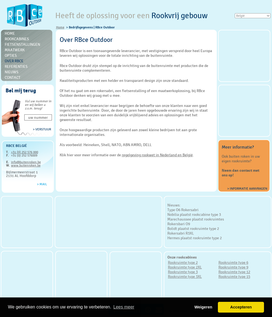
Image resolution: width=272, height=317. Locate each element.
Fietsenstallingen (22, 44)
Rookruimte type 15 (234, 276)
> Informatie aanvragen (247, 188)
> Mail (42, 184)
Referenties (16, 66)
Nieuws (12, 72)
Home (60, 27)
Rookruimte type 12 (234, 272)
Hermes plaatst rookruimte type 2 (194, 238)
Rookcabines (17, 39)
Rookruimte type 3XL (185, 276)
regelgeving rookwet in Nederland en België (157, 155)
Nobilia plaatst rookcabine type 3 (194, 214)
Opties (11, 55)
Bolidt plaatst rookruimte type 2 (193, 228)
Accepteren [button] (241, 307)
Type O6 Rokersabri (183, 210)
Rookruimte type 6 (233, 262)
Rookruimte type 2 (183, 262)
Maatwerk (15, 50)
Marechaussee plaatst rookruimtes (195, 219)
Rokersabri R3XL (180, 233)
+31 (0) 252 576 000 (24, 152)
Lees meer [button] (123, 307)
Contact (12, 77)
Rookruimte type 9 (233, 267)
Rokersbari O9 (178, 224)
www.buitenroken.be (26, 165)
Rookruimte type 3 (183, 272)
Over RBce (14, 61)
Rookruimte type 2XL (185, 267)
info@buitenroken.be (26, 162)
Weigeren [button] (203, 307)
